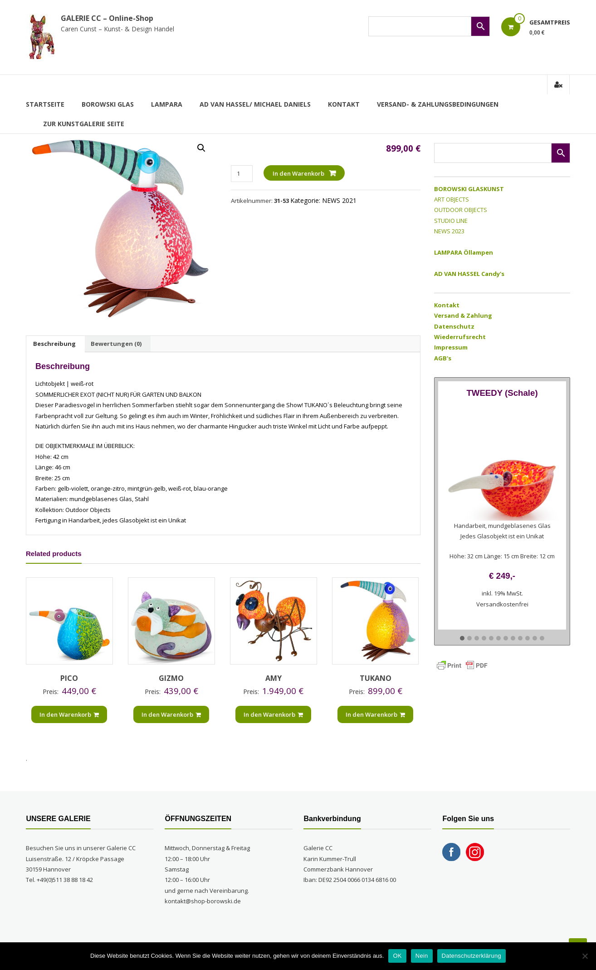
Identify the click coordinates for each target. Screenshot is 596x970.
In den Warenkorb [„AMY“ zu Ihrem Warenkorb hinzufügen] (273, 714)
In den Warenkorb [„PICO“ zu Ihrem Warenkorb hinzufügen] (69, 714)
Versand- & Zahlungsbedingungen (437, 104)
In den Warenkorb (298, 173)
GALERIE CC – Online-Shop (107, 18)
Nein (421, 955)
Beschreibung (54, 344)
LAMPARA (166, 104)
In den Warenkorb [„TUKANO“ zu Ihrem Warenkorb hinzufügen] (375, 714)
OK (397, 955)
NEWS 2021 (339, 200)
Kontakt (344, 104)
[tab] (54, 344)
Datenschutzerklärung (471, 955)
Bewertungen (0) (116, 344)
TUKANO (375, 678)
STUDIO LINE (451, 221)
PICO (69, 678)
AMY (273, 678)
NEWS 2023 (449, 231)
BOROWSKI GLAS (108, 104)
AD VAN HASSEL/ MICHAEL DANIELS (255, 104)
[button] (462, 638)
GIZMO (171, 678)
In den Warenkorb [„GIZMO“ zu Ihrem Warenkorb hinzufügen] (171, 714)
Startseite (45, 104)
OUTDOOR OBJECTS (460, 210)
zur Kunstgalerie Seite (83, 123)
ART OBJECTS (451, 199)
